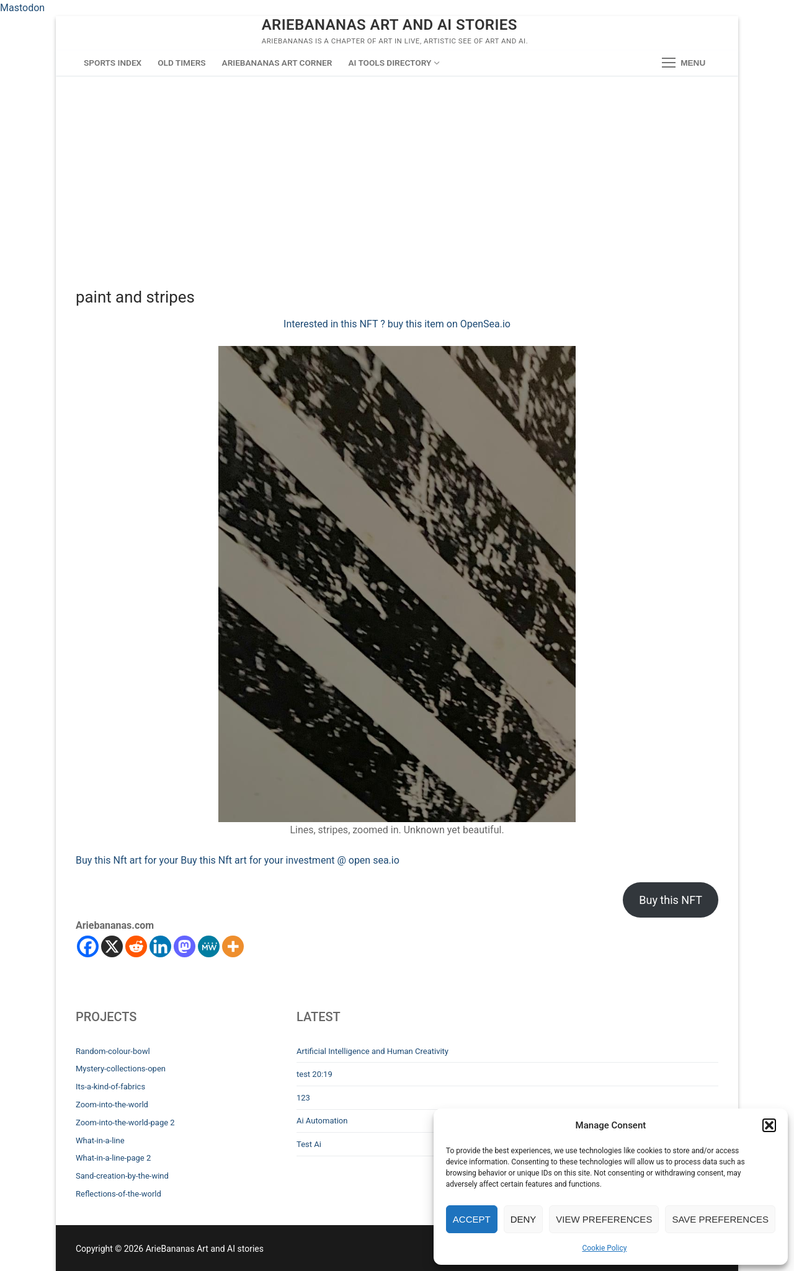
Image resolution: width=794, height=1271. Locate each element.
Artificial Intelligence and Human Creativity (372, 1051)
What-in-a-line (100, 1140)
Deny (524, 1219)
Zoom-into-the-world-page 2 (125, 1122)
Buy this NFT (670, 899)
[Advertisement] (397, 168)
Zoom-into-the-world (112, 1104)
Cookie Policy (604, 1248)
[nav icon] (683, 63)
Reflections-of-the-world (118, 1193)
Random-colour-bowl (113, 1051)
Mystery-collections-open (121, 1068)
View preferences (604, 1219)
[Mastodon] (184, 946)
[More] (233, 946)
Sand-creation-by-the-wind (122, 1175)
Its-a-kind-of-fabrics (110, 1086)
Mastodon (22, 8)
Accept (472, 1219)
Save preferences (720, 1219)
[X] (112, 946)
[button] (769, 1125)
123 (303, 1097)
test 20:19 (314, 1074)
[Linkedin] (160, 946)
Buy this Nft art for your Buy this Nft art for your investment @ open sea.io (237, 860)
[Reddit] (136, 946)
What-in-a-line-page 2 (113, 1157)
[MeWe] (209, 946)
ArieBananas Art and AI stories (389, 24)
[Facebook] (88, 946)
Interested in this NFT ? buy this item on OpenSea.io (397, 324)
